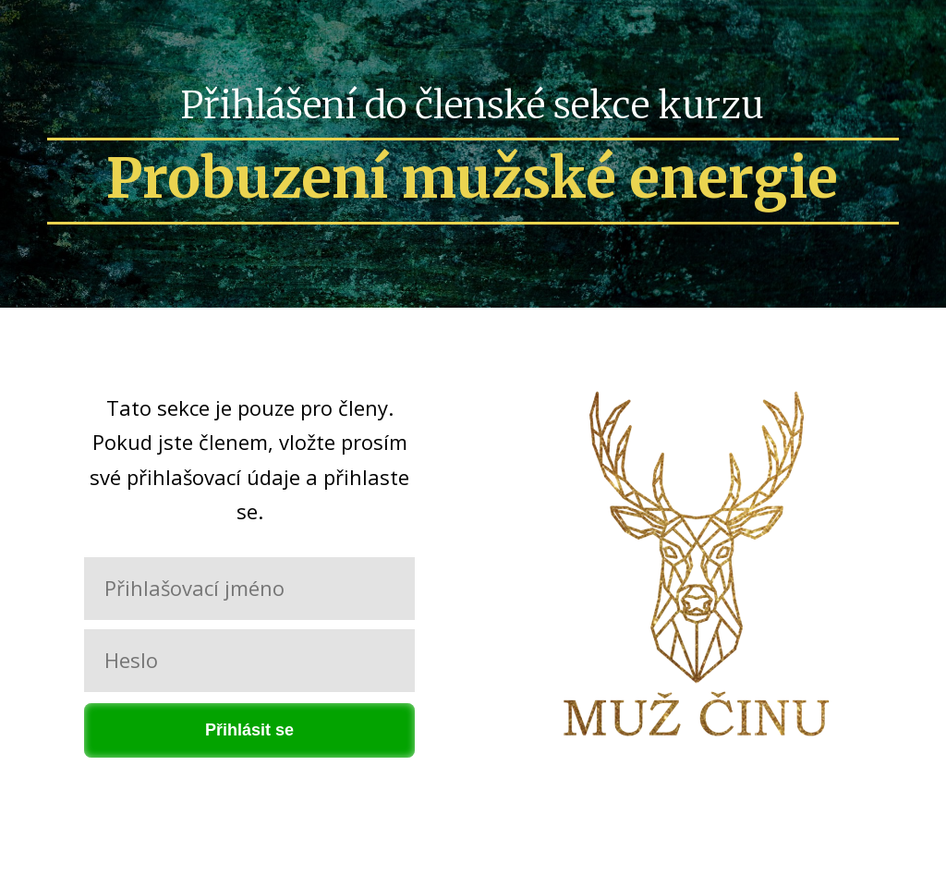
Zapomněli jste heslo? (249, 781)
